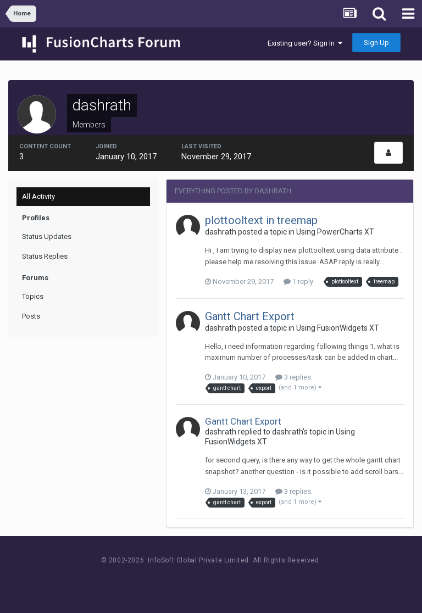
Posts (31, 316)
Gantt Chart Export (250, 316)
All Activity (38, 196)
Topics (32, 296)
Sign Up (376, 42)
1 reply (298, 281)
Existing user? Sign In (305, 43)
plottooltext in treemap (261, 220)
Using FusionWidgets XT (337, 328)
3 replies (293, 377)
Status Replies (45, 256)
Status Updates (46, 236)
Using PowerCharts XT (335, 231)
